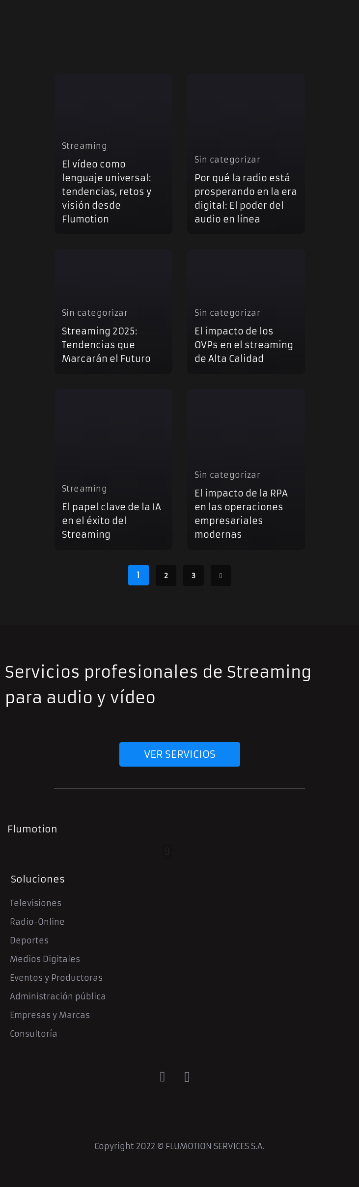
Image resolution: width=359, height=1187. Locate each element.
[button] (167, 852)
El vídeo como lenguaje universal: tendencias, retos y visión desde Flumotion (106, 192)
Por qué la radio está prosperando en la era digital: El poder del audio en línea (245, 198)
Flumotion (32, 829)
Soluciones (38, 879)
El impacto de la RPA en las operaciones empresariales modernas (241, 514)
